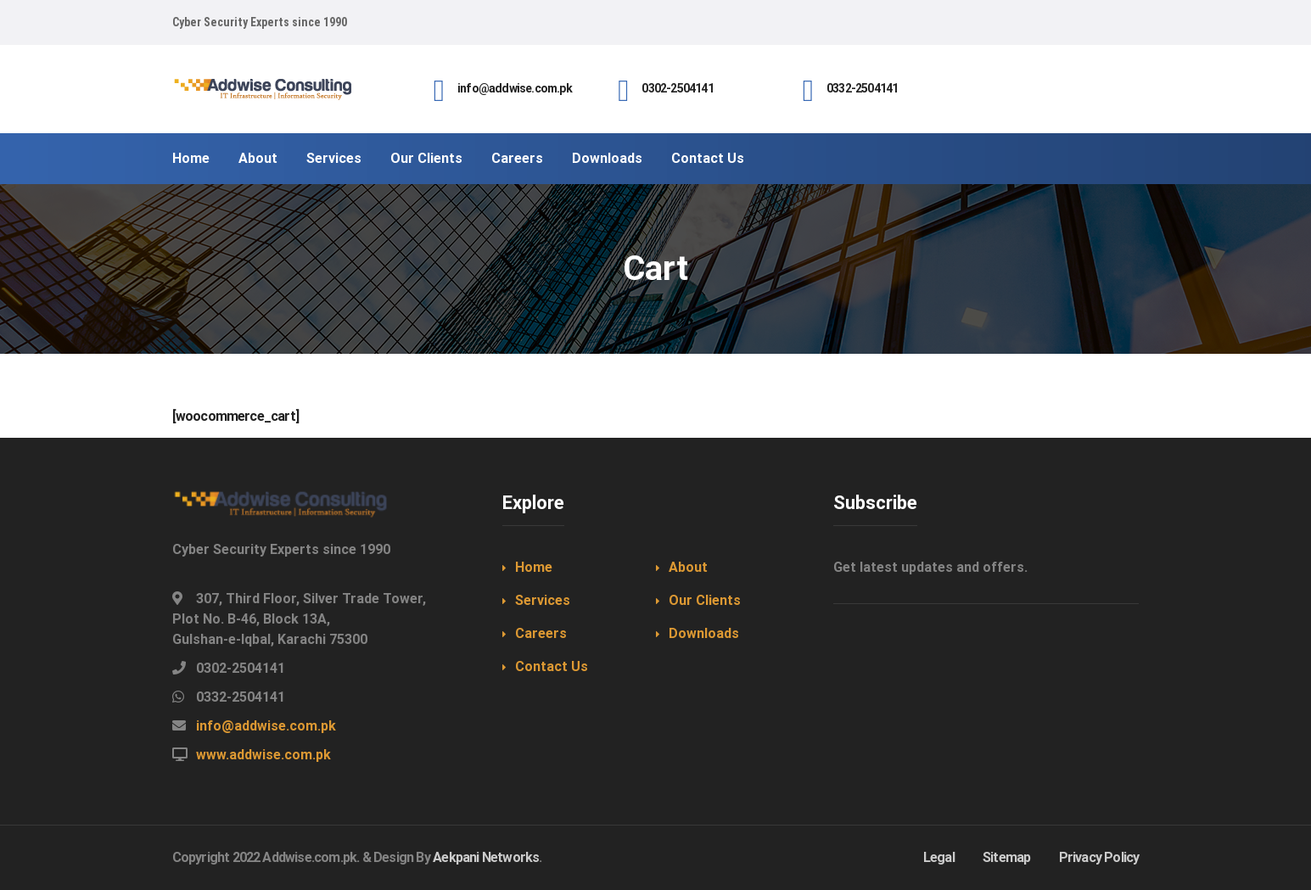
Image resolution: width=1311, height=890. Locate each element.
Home (533, 567)
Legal (939, 857)
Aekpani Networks (486, 857)
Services (542, 600)
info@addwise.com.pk (266, 726)
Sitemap (1006, 857)
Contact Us (551, 666)
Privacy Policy (1099, 857)
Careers (541, 633)
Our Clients (705, 600)
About (688, 567)
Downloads (704, 633)
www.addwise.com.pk (263, 755)
